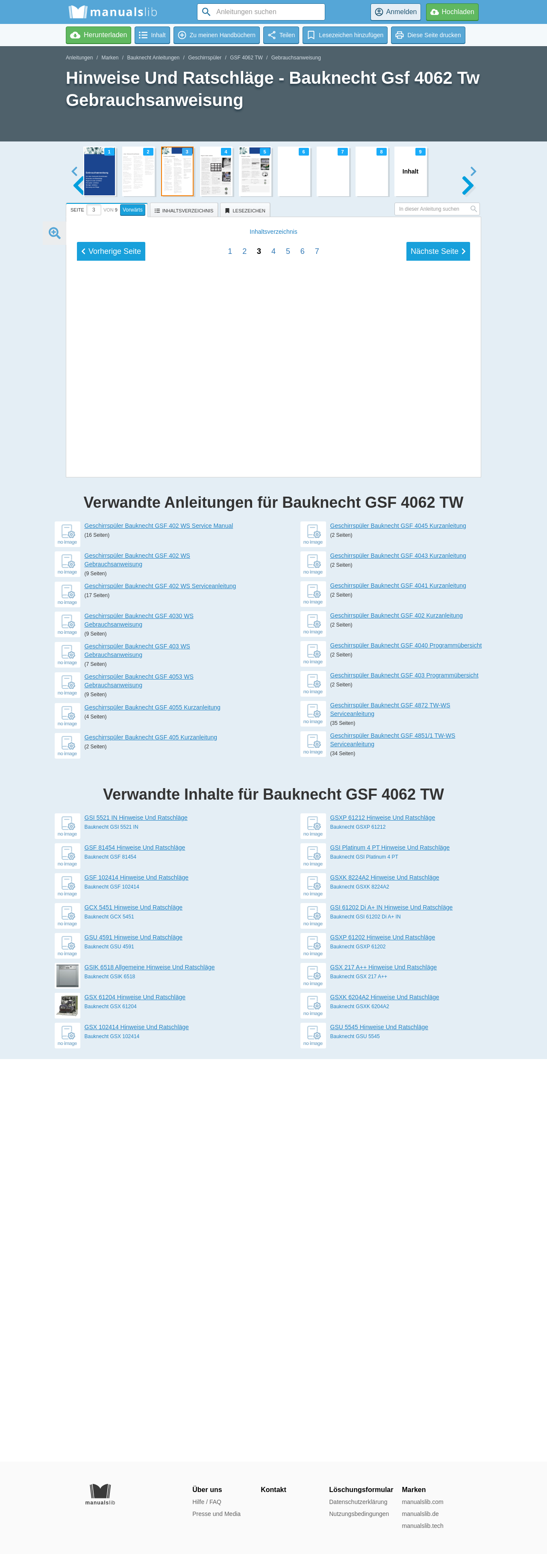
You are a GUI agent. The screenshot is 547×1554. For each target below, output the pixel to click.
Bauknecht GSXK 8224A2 (359, 1289)
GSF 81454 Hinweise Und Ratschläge (135, 1250)
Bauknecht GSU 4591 (109, 1349)
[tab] (108, 208)
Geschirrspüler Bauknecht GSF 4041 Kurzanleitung (398, 988)
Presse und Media (216, 1513)
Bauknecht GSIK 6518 (110, 1379)
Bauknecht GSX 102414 (112, 1439)
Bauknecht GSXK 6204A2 (359, 1409)
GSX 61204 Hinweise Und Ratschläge (135, 1399)
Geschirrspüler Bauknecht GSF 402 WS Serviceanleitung (160, 988)
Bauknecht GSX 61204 (111, 1409)
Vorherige (111, 825)
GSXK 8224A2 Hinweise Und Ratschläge (384, 1280)
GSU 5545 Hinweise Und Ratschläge (379, 1429)
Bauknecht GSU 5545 (355, 1439)
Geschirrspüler (204, 58)
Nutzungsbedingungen (359, 1513)
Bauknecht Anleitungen (153, 58)
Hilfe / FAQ (206, 1501)
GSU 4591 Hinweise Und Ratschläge (134, 1339)
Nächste (438, 825)
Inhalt (273, 805)
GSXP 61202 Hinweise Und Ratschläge (382, 1339)
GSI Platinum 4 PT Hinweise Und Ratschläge (390, 1250)
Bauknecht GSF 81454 (110, 1260)
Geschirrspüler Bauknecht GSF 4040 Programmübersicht (406, 1048)
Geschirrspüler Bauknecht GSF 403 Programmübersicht (404, 1077)
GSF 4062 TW (246, 58)
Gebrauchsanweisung (296, 58)
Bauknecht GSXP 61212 (358, 1230)
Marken (109, 58)
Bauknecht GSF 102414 (112, 1289)
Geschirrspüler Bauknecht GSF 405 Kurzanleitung (151, 1139)
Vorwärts (133, 210)
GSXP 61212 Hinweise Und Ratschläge (382, 1220)
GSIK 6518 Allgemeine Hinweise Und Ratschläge (150, 1369)
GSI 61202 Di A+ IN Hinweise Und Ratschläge (391, 1310)
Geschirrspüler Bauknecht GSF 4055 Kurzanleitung (153, 1110)
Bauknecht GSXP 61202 (358, 1349)
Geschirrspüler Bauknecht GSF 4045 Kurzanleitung (398, 928)
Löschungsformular (361, 1489)
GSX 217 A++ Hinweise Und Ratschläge (383, 1369)
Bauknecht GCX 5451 (109, 1319)
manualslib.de (420, 1513)
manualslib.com (422, 1501)
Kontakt (273, 1489)
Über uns (207, 1489)
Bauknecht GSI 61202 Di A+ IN (365, 1319)
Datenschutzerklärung (358, 1501)
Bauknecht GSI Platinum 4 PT (364, 1260)
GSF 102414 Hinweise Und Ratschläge (137, 1280)
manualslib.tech (422, 1525)
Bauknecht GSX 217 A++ (358, 1379)
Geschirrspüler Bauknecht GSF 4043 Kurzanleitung (398, 958)
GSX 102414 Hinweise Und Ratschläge (137, 1429)
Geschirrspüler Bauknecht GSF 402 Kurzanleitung (396, 1018)
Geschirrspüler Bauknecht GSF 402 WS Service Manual (159, 928)
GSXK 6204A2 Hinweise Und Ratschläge (384, 1399)
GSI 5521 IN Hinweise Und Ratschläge (136, 1220)
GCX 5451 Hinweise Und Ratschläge (134, 1310)
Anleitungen (79, 58)
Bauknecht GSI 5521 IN (111, 1230)
